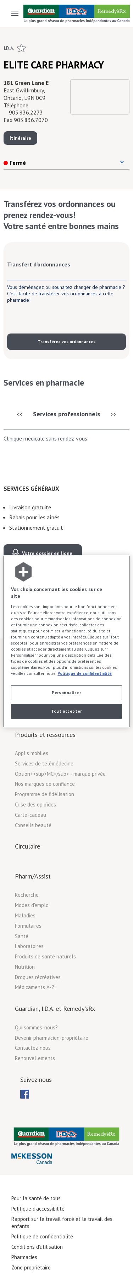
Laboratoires (29, 946)
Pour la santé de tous (36, 1198)
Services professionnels (66, 414)
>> (114, 414)
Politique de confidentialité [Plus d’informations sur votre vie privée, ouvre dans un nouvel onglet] (84, 673)
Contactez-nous (33, 1047)
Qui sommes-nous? (36, 1027)
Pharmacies (24, 1257)
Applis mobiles (31, 753)
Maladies (25, 915)
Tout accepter (66, 711)
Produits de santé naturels (45, 956)
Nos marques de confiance (45, 783)
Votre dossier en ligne (47, 553)
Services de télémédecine (44, 763)
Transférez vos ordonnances (66, 341)
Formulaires (28, 925)
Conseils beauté (33, 825)
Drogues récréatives (38, 977)
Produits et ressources (45, 734)
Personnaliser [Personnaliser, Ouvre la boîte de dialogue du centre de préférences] (66, 693)
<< (19, 414)
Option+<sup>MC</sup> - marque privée (60, 773)
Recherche (27, 894)
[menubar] (24, 1094)
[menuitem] (24, 1094)
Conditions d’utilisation (37, 1246)
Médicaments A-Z (35, 987)
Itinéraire (20, 138)
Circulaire (27, 846)
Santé (21, 936)
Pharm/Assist (33, 876)
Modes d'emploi (32, 905)
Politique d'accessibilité (38, 1208)
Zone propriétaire (31, 1267)
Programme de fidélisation (44, 794)
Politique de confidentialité (42, 1236)
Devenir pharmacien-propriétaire (51, 1037)
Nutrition (25, 966)
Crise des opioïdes (35, 804)
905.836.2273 (26, 112)
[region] (66, 641)
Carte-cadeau (30, 814)
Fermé (15, 162)
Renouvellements (35, 1058)
